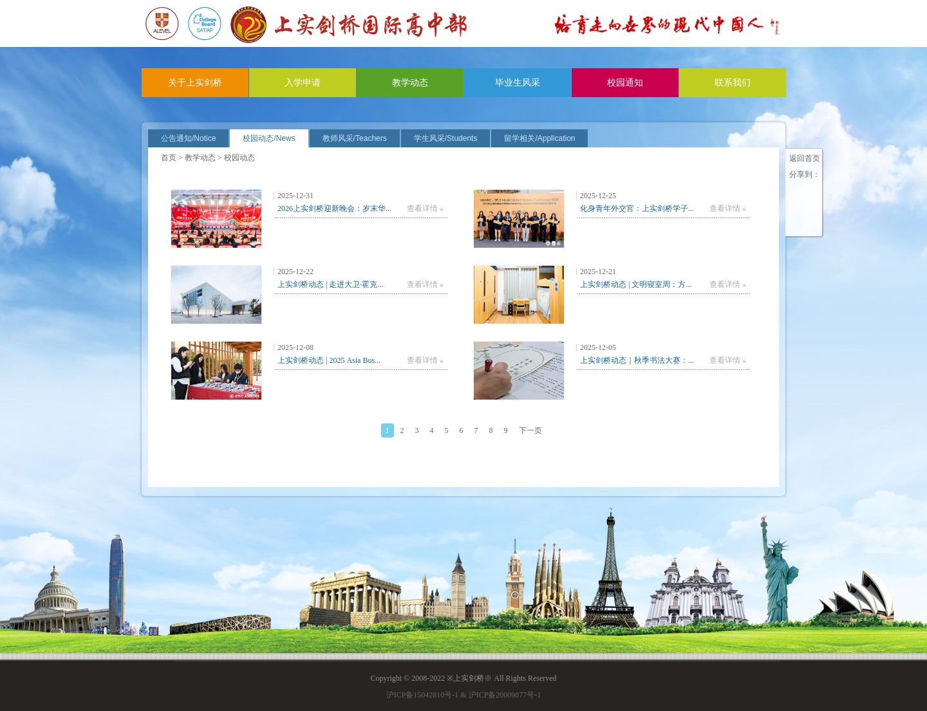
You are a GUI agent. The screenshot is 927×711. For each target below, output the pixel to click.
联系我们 (733, 83)
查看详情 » (425, 208)
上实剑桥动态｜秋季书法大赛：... (637, 360)
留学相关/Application (539, 138)
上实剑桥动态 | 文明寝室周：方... (635, 284)
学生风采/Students (446, 138)
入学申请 (303, 83)
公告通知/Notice (188, 138)
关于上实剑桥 (195, 83)
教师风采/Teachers (355, 138)
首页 (168, 157)
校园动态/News (269, 138)
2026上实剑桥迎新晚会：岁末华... (334, 208)
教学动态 (410, 83)
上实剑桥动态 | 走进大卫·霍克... (330, 284)
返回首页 (804, 158)
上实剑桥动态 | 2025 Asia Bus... (328, 360)
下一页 (530, 430)
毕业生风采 (517, 83)
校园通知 (625, 83)
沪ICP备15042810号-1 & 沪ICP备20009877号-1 (463, 694)
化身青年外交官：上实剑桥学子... (637, 208)
